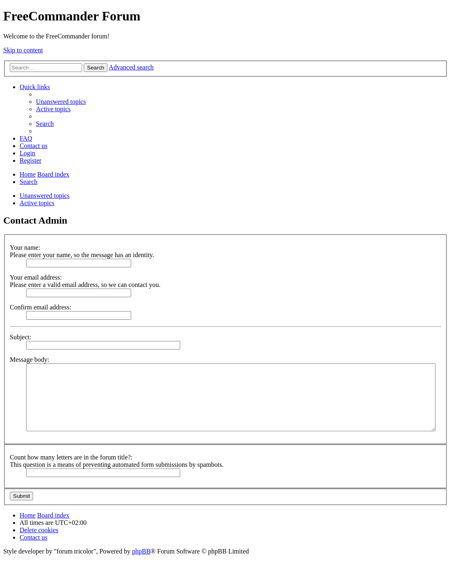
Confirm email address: (40, 307)
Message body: (29, 359)
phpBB (141, 551)
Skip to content (23, 50)
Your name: (25, 247)
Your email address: (36, 277)
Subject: (20, 337)
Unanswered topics (44, 195)
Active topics (37, 202)
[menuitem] (61, 101)
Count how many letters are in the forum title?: (71, 457)
